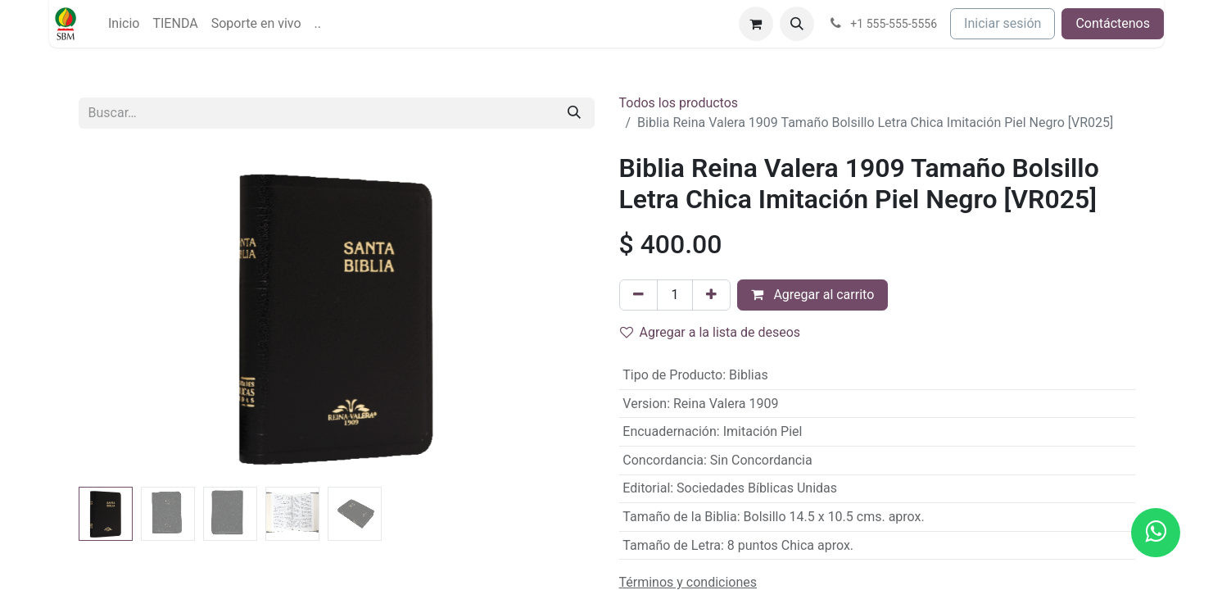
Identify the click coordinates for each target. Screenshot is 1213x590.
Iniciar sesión (1002, 23)
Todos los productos (679, 103)
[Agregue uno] (711, 295)
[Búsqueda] (574, 113)
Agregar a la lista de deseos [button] (710, 332)
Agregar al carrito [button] (812, 294)
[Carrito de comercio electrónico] (756, 24)
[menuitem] (124, 23)
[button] (797, 24)
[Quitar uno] (638, 295)
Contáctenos (1112, 23)
